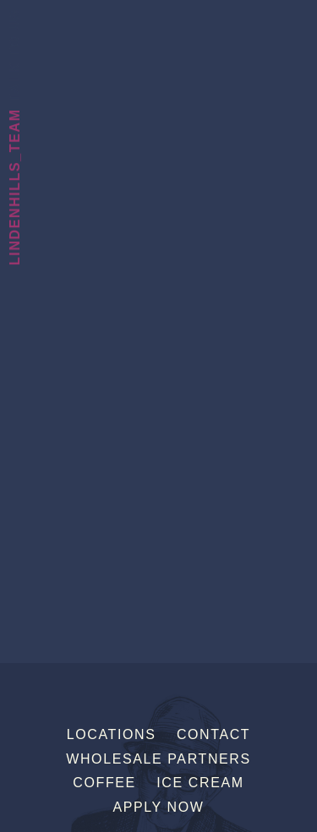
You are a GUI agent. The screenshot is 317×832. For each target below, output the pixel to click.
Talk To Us (15, 55)
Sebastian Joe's (158, 23)
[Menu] (302, 19)
